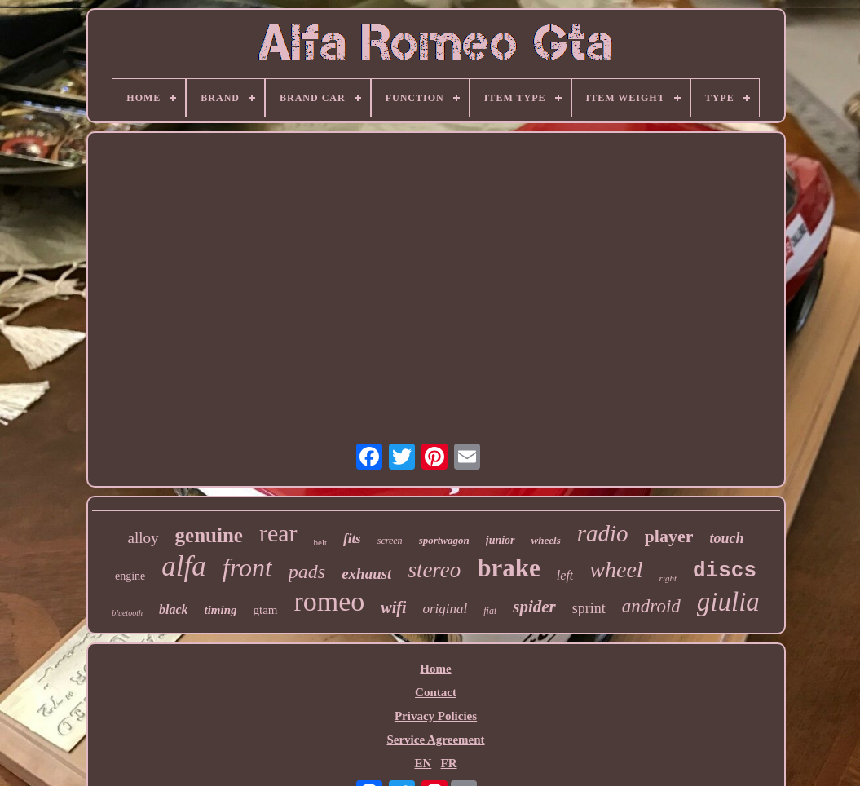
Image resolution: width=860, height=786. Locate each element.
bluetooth (127, 612)
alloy (143, 537)
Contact (435, 692)
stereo (434, 570)
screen (390, 540)
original (444, 608)
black (173, 609)
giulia (728, 601)
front (247, 567)
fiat (489, 610)
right (668, 578)
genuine (209, 535)
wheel (615, 569)
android (651, 606)
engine (130, 576)
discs (724, 571)
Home (435, 668)
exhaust (366, 573)
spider (534, 606)
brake (508, 568)
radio (602, 533)
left (565, 575)
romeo (329, 601)
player (669, 536)
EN (422, 763)
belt (321, 542)
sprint (589, 608)
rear (278, 532)
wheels (546, 540)
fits (352, 538)
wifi (393, 607)
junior (500, 540)
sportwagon (444, 540)
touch (726, 538)
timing (220, 609)
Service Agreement (435, 739)
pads (307, 571)
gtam (266, 609)
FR (449, 763)
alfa (183, 566)
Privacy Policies (436, 715)
